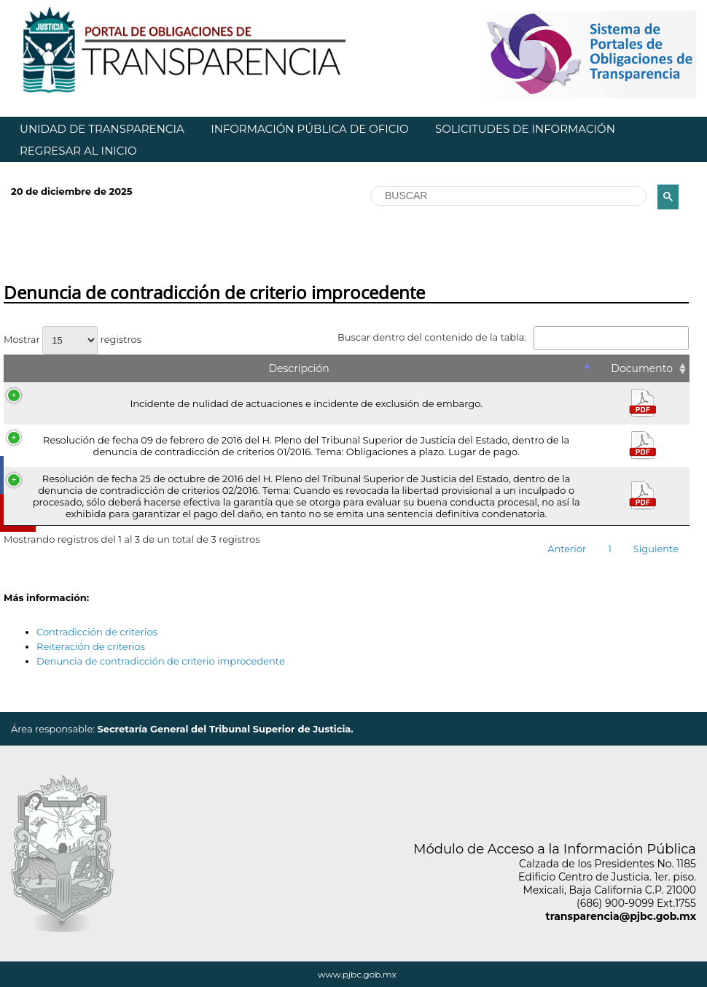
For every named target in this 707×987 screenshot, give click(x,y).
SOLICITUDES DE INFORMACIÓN (525, 129)
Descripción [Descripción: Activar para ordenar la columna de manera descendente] (298, 368)
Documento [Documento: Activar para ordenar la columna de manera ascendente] (642, 368)
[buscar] (507, 196)
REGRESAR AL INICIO (78, 151)
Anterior (566, 548)
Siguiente (656, 548)
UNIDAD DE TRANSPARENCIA (102, 129)
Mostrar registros (72, 339)
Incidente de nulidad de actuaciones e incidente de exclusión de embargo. (306, 403)
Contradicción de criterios (96, 632)
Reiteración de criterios (90, 646)
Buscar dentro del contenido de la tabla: (513, 337)
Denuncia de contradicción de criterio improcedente (160, 661)
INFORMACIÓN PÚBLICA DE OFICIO (309, 129)
